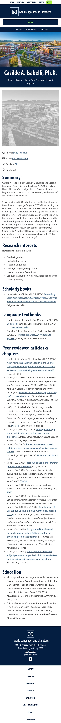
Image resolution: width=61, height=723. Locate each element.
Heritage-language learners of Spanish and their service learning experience (31, 433)
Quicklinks (31, 2)
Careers (31, 676)
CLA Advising (17, 29)
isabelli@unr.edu (20, 158)
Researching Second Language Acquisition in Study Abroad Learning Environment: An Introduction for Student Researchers (32, 298)
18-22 (9, 492)
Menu (30, 22)
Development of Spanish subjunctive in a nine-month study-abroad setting (31, 511)
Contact (30, 669)
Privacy (30, 712)
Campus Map (30, 719)
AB (16, 164)
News (12, 2)
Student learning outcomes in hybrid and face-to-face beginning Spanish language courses (32, 448)
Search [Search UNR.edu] (41, 2)
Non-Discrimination (30, 705)
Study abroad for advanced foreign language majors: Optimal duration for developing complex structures (30, 533)
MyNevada (20, 2)
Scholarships (31, 29)
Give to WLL (44, 29)
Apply (49, 2)
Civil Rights (30, 698)
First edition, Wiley (20, 327)
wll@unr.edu (30, 651)
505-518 (15, 425)
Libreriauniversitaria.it (47, 455)
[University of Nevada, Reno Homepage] (30, 634)
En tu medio (13, 323)
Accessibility (30, 683)
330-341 (24, 481)
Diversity (30, 690)
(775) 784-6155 (20, 152)
